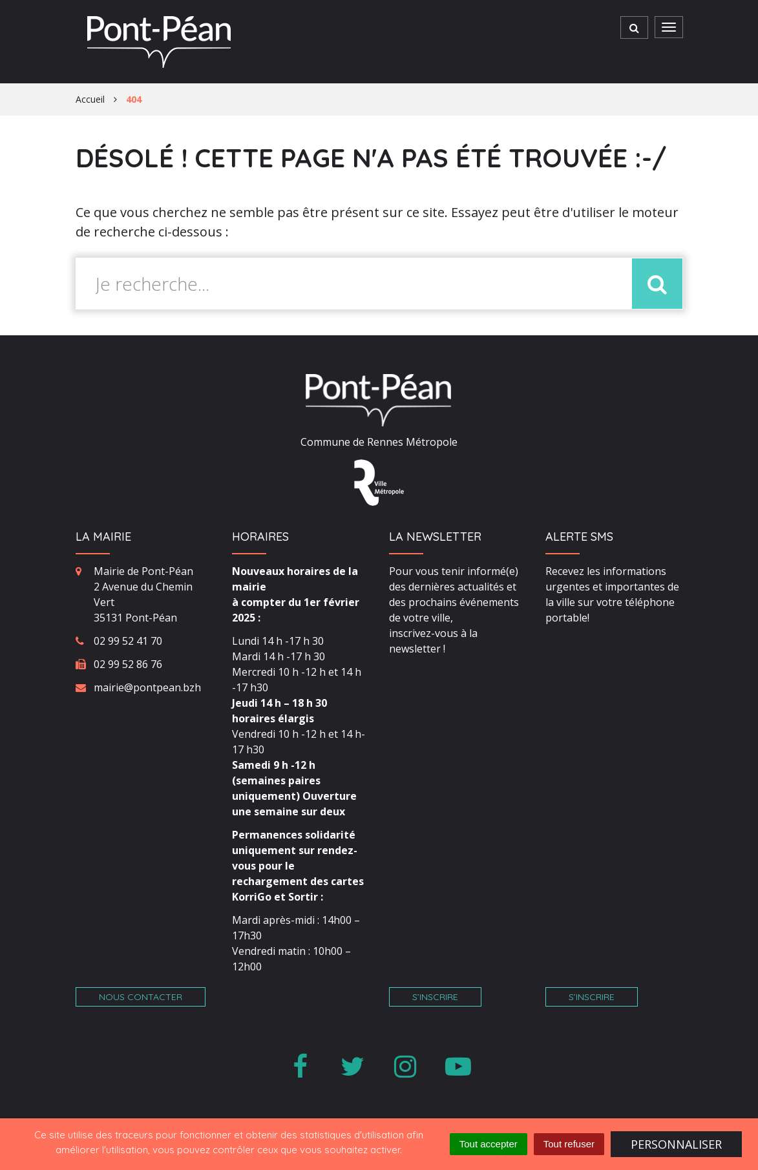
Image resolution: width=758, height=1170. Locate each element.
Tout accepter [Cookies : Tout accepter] (488, 1143)
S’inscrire (435, 997)
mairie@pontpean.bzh (147, 687)
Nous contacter (140, 997)
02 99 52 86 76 (128, 664)
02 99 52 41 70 (128, 641)
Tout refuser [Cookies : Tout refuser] (569, 1143)
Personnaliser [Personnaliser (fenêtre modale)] (676, 1144)
